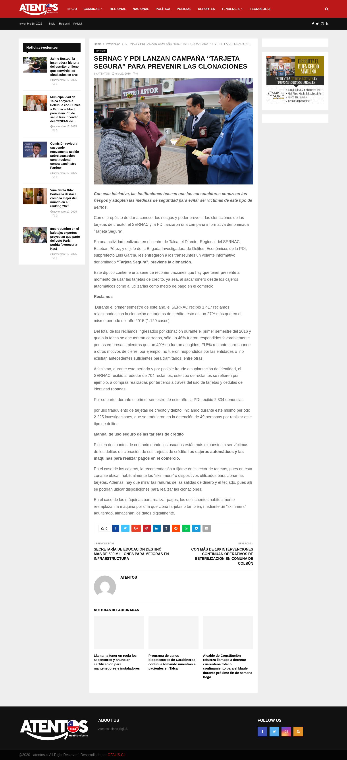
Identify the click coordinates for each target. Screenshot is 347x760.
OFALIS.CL (116, 755)
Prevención (100, 51)
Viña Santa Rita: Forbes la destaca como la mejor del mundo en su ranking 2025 (63, 198)
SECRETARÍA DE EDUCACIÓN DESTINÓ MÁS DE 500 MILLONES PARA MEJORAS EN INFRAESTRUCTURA (131, 554)
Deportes (206, 9)
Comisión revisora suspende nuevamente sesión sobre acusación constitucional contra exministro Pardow (64, 155)
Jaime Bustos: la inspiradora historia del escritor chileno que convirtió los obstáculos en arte (64, 67)
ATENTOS (103, 73)
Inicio (72, 9)
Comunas (92, 9)
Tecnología (260, 9)
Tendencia (231, 9)
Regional (118, 9)
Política (163, 9)
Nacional (141, 9)
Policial (184, 9)
